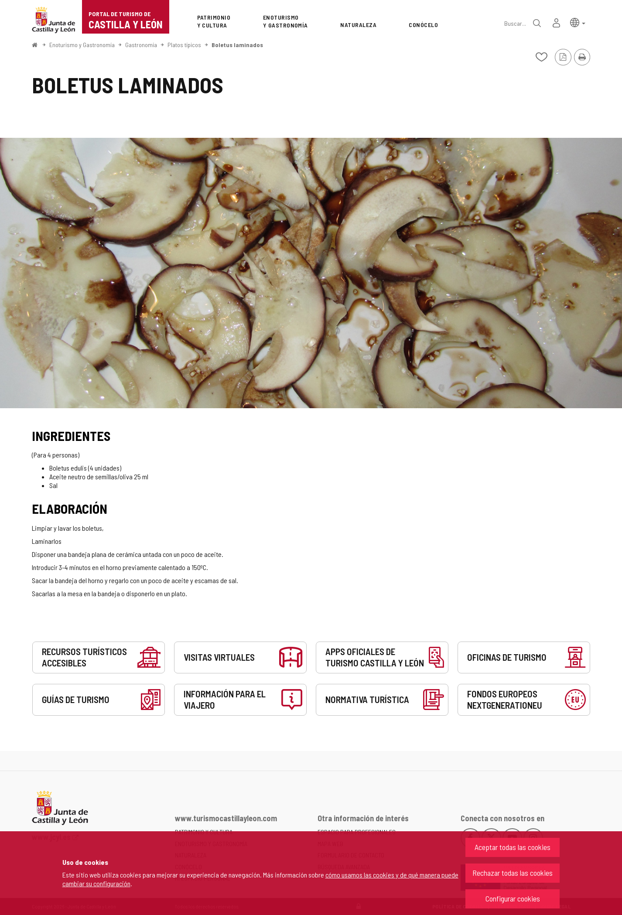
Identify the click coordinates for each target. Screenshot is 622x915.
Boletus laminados (237, 44)
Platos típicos (184, 44)
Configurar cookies (512, 898)
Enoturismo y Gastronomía (82, 44)
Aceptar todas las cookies (512, 847)
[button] (577, 22)
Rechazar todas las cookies (512, 872)
